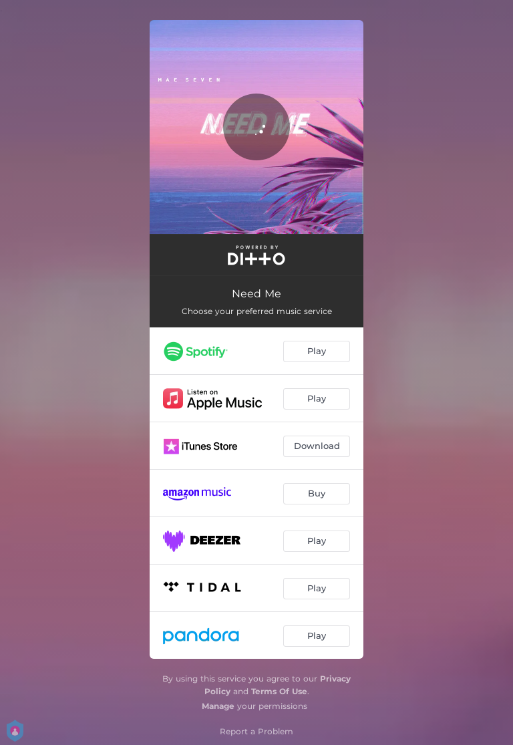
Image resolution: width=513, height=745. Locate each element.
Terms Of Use (279, 691)
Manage (218, 706)
